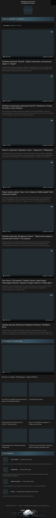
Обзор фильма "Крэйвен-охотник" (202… (28, 491)
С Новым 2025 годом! (25, 469)
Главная (7, 25)
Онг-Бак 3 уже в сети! (26, 459)
